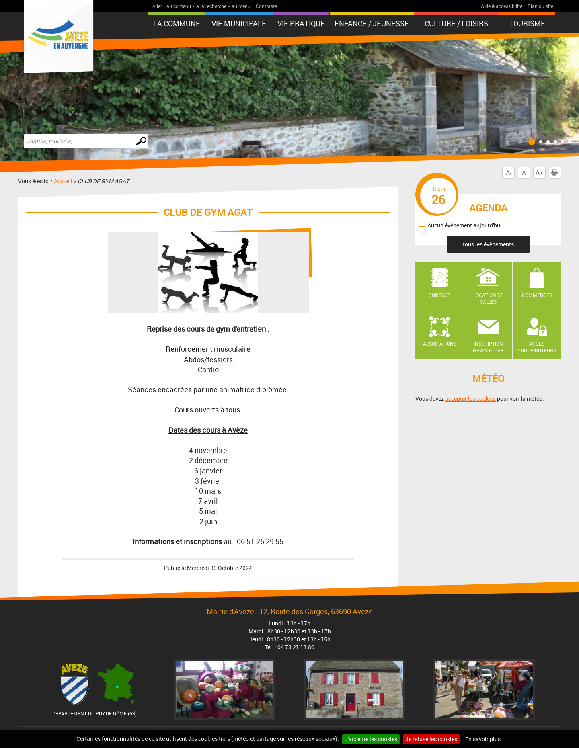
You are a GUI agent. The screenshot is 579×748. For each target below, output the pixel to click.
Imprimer (556, 172)
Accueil (63, 181)
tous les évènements (488, 244)
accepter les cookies (470, 398)
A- (508, 172)
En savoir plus (483, 739)
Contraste (266, 6)
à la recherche (211, 6)
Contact (439, 295)
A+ (539, 172)
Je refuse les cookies (431, 739)
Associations (439, 343)
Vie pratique (301, 23)
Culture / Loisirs (456, 23)
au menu (241, 6)
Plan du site (540, 6)
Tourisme (527, 23)
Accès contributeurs (536, 347)
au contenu (178, 6)
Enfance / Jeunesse (372, 23)
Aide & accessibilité (501, 6)
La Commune (176, 23)
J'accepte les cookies (371, 739)
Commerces (537, 295)
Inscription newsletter (488, 347)
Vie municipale (238, 23)
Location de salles (488, 298)
